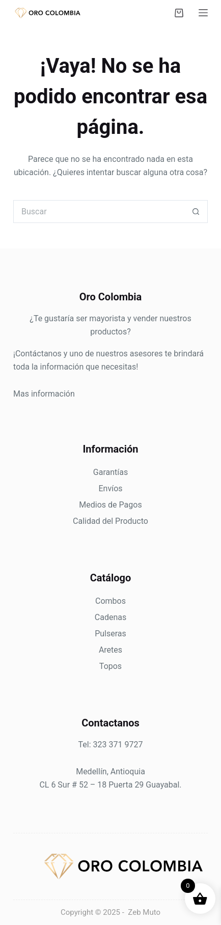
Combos (110, 601)
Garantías (110, 472)
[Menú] (203, 12)
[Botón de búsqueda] (196, 211)
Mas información (44, 394)
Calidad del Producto (110, 521)
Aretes (110, 650)
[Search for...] (99, 211)
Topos (110, 666)
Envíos (110, 488)
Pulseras (110, 633)
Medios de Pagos (110, 505)
